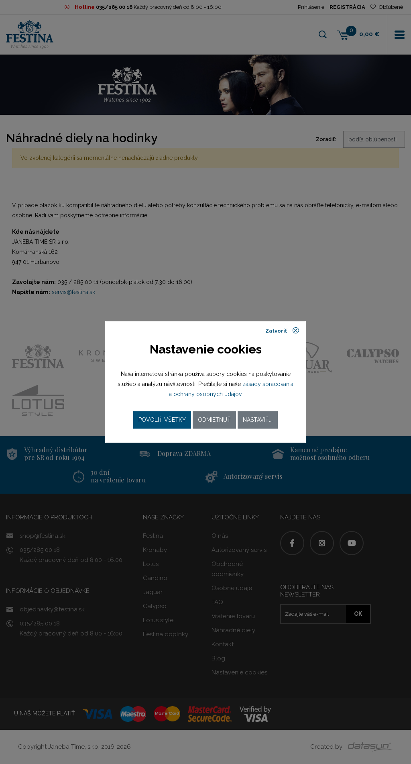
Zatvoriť (282, 330)
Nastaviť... (258, 420)
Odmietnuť (214, 420)
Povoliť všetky (162, 420)
